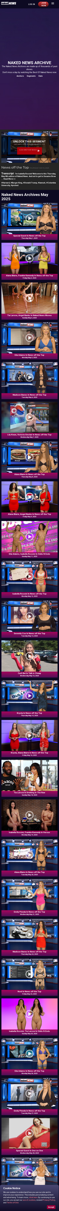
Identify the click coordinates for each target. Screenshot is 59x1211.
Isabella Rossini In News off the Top (29, 594)
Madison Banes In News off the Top (29, 395)
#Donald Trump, (30, 183)
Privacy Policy (48, 1200)
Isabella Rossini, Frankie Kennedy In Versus (29, 832)
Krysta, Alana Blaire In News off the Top (29, 753)
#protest (15, 185)
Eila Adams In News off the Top (29, 355)
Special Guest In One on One (29, 1150)
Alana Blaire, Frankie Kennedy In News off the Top (29, 275)
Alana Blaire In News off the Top (29, 474)
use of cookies (29, 1200)
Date (41, 76)
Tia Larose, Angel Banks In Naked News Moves (29, 315)
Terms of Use (12, 1203)
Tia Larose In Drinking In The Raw (29, 792)
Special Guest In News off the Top (29, 236)
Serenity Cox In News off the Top (29, 633)
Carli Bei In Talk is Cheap (29, 673)
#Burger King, (17, 183)
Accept (51, 1207)
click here (33, 1197)
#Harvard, (6, 183)
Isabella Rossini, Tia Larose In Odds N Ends (29, 1031)
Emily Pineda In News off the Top (29, 912)
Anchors (20, 76)
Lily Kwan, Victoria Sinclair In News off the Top (29, 435)
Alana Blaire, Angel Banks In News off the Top (29, 514)
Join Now (43, 4)
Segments (31, 76)
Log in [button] (31, 4)
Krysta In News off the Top (29, 713)
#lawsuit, (42, 183)
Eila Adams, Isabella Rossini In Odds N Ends (29, 554)
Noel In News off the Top (29, 991)
